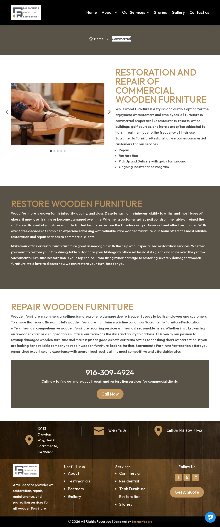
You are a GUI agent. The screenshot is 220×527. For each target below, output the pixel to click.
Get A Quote (187, 492)
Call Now (110, 394)
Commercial (130, 473)
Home (91, 12)
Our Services (133, 12)
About (107, 12)
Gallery (178, 12)
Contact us (199, 12)
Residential (129, 481)
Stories (160, 12)
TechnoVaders (141, 522)
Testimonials (79, 481)
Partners (76, 488)
